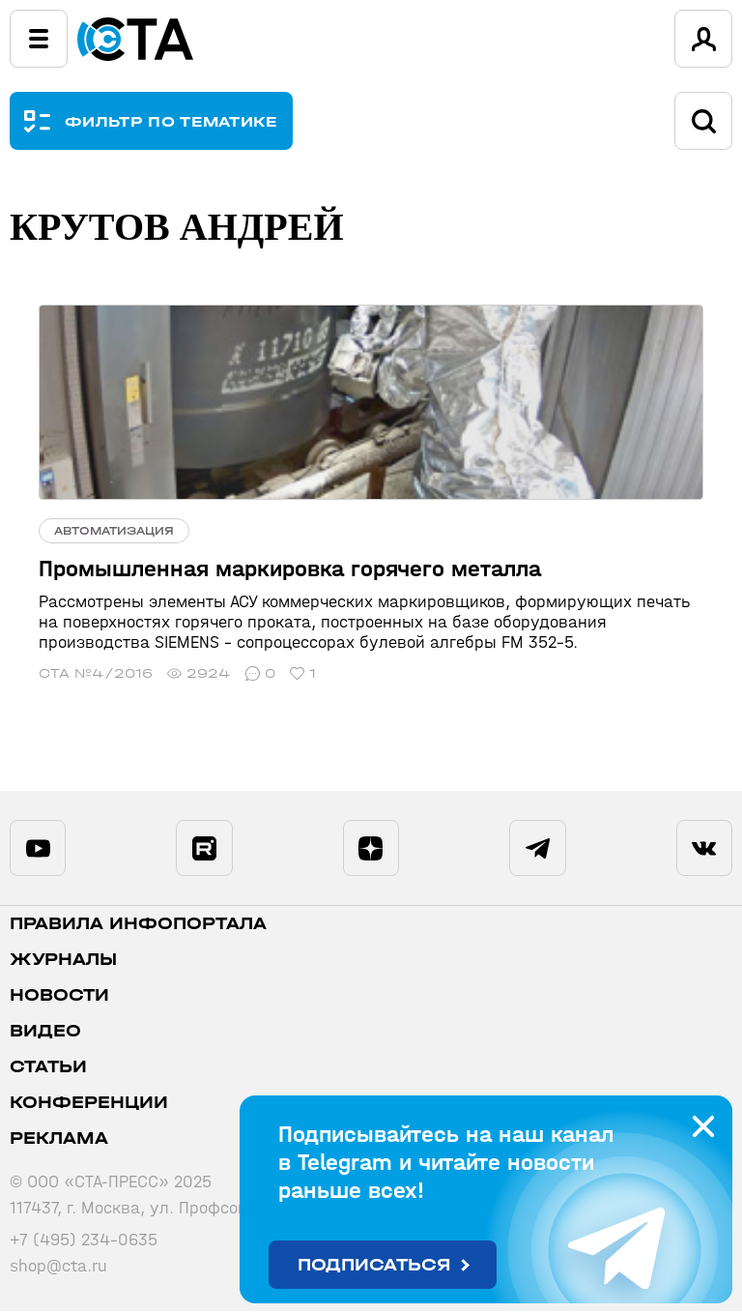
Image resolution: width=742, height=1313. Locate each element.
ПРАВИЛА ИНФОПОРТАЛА (138, 926)
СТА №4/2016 (96, 673)
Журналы (63, 961)
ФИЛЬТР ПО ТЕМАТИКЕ (171, 121)
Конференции (89, 1104)
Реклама (59, 1140)
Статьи (48, 1069)
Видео (45, 1033)
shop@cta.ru (58, 1268)
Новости (59, 997)
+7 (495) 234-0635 (83, 1242)
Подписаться (374, 1265)
